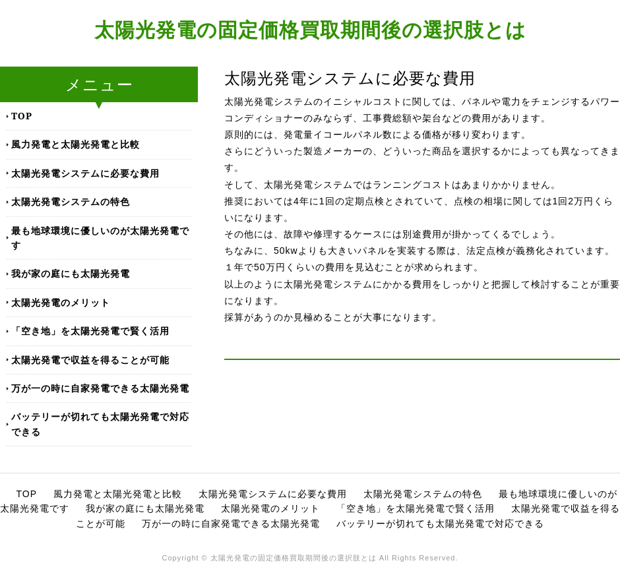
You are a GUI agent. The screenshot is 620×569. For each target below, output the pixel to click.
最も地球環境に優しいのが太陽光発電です (100, 237)
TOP (21, 115)
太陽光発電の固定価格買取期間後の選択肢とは (310, 29)
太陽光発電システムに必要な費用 (85, 173)
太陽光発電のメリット (60, 302)
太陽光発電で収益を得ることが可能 (90, 359)
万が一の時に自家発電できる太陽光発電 (100, 388)
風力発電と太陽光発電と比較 (75, 144)
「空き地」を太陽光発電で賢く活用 (90, 330)
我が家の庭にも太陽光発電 (70, 273)
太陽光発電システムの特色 (70, 201)
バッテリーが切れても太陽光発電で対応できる (100, 423)
